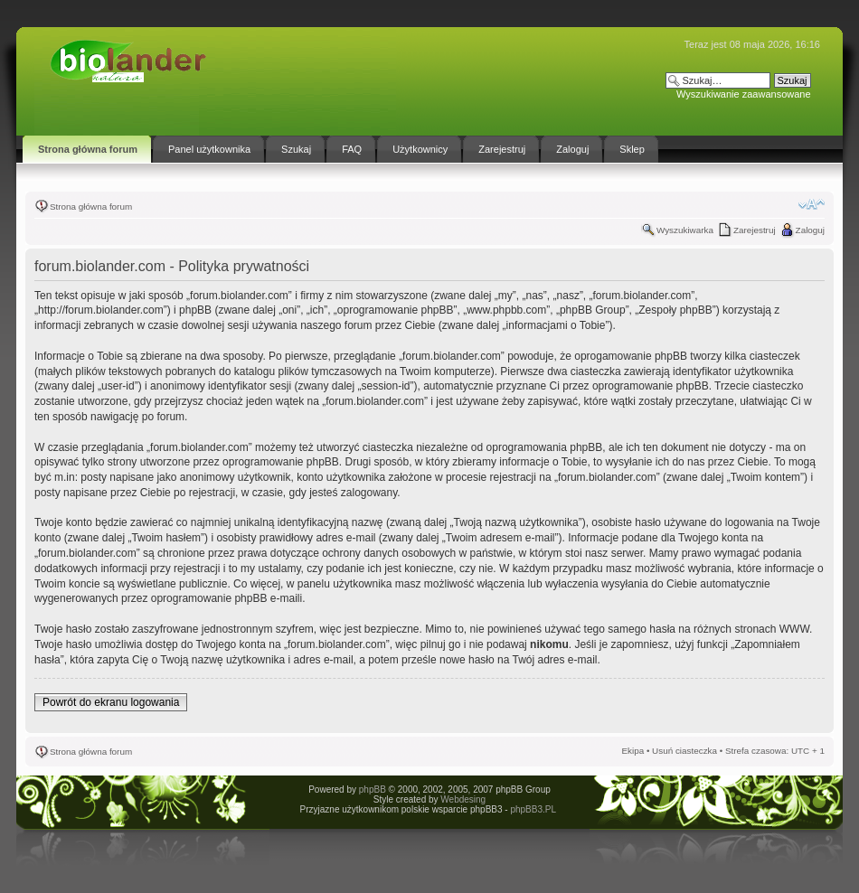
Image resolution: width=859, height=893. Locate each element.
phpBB (372, 789)
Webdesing (463, 799)
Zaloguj (810, 230)
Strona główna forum (91, 207)
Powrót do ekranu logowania (110, 702)
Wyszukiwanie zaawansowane (743, 94)
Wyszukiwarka (684, 230)
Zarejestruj (754, 230)
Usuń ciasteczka (684, 751)
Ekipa (632, 751)
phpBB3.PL (532, 809)
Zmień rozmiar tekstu (811, 204)
